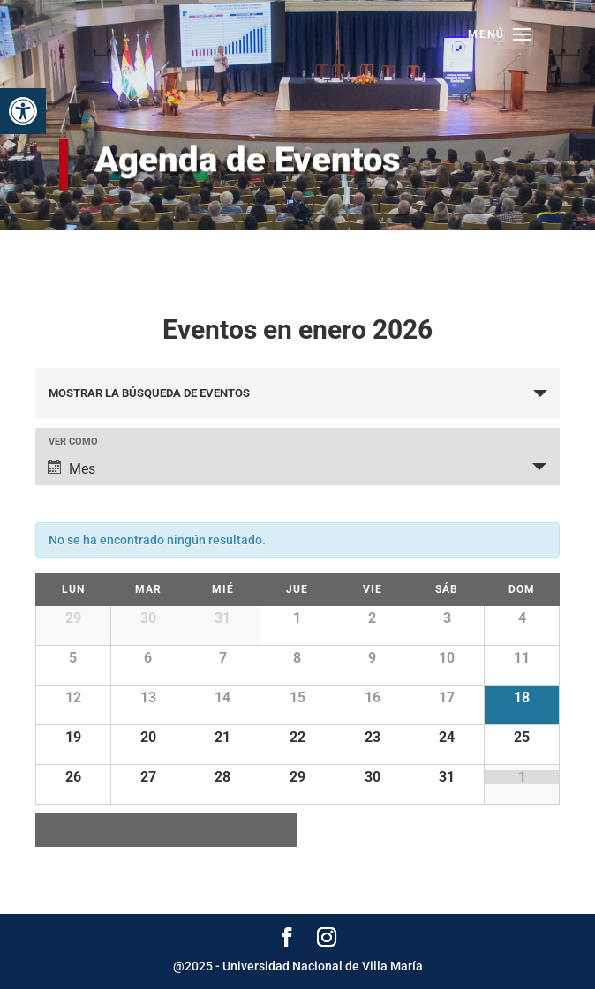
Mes (71, 468)
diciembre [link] (88, 830)
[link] (23, 111)
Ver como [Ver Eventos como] (73, 441)
